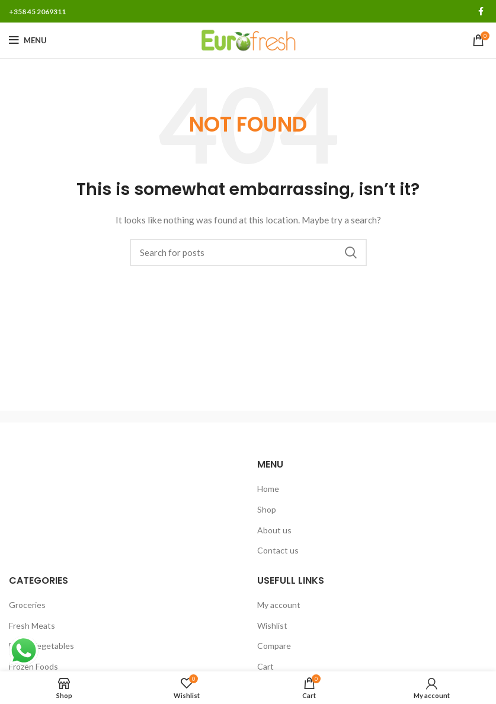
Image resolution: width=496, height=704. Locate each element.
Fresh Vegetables (41, 646)
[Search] (248, 252)
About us (274, 530)
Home (268, 489)
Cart (265, 666)
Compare (274, 646)
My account (278, 605)
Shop (266, 509)
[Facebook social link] (481, 11)
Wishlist (272, 625)
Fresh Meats (32, 625)
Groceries (27, 605)
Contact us (278, 550)
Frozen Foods (33, 666)
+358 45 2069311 (37, 11)
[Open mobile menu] (28, 40)
